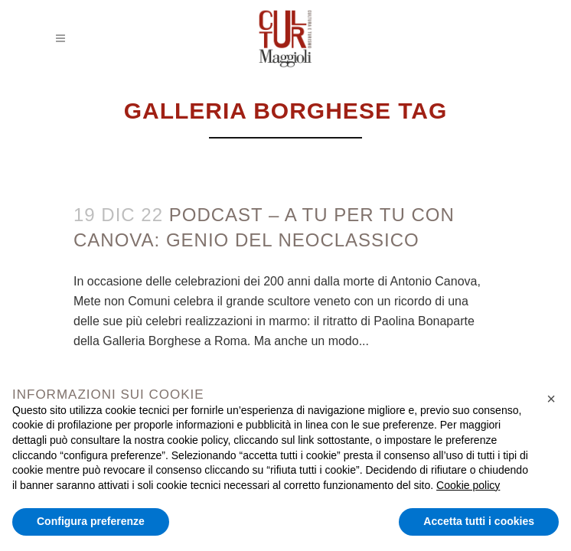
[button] (551, 398)
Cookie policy (468, 485)
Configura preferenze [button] (91, 521)
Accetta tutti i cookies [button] (478, 521)
